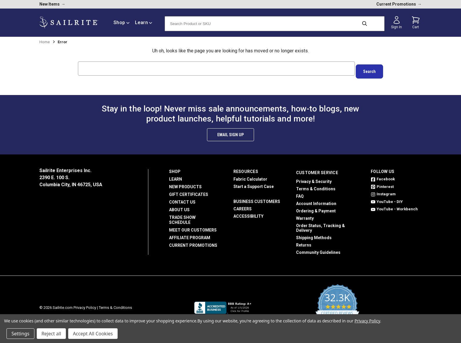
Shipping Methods (314, 234)
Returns (303, 242)
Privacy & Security (314, 178)
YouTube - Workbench (394, 206)
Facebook (383, 176)
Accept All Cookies (93, 333)
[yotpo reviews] (337, 304)
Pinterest (382, 184)
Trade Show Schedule (182, 217)
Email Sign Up (230, 131)
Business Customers (256, 198)
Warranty (305, 215)
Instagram (383, 191)
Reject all (51, 333)
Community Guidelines (318, 249)
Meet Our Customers (193, 227)
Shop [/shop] (121, 22)
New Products (185, 184)
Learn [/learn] (144, 22)
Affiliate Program (189, 234)
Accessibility (248, 213)
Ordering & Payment (316, 208)
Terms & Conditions (315, 186)
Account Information (316, 200)
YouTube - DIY (387, 199)
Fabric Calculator (250, 176)
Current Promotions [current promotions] (399, 4)
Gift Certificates (188, 191)
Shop (175, 168)
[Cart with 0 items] (416, 23)
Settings (20, 333)
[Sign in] (396, 23)
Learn (175, 176)
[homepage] (68, 22)
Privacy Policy (85, 304)
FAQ (300, 193)
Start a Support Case (253, 183)
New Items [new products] (52, 4)
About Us (179, 206)
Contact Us (182, 199)
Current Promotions (193, 242)
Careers (242, 206)
